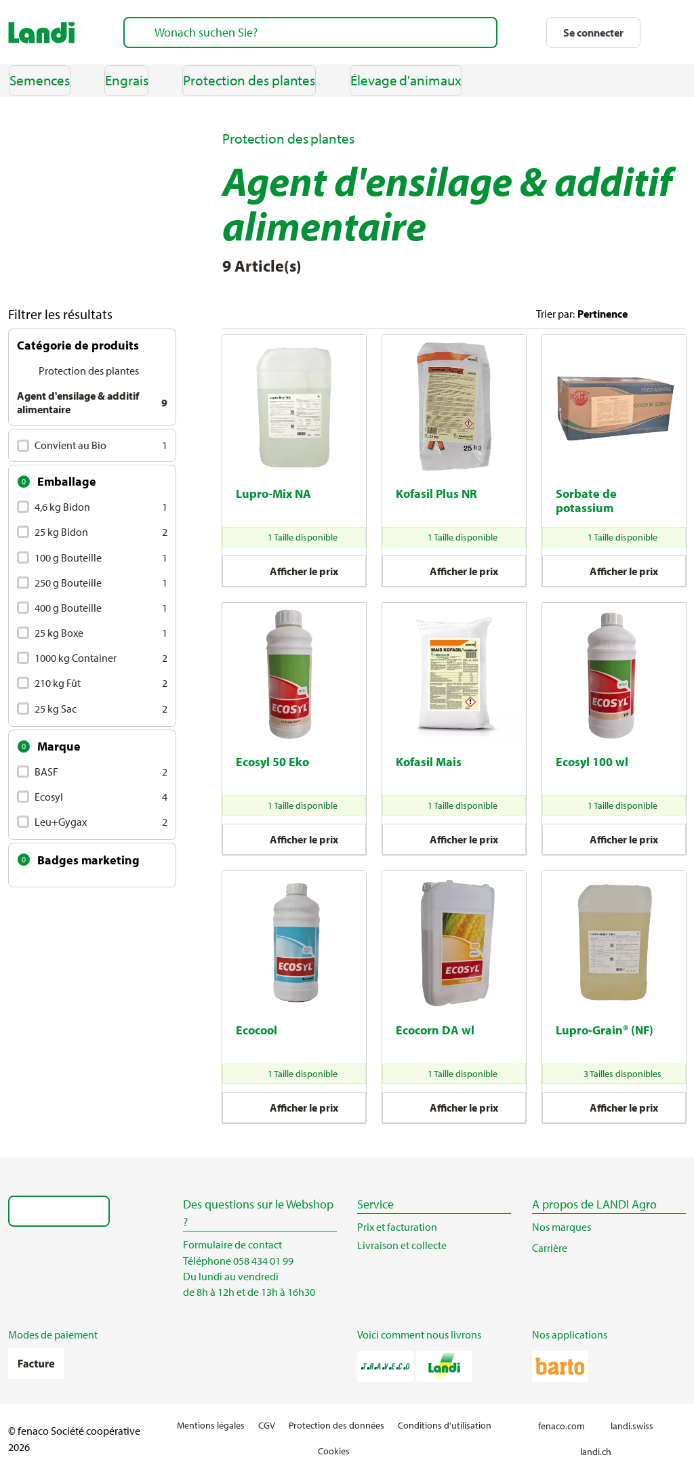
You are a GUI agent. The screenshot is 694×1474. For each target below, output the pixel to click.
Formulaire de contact (232, 1244)
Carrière (556, 1248)
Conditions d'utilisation (444, 1425)
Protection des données (336, 1425)
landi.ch (602, 1452)
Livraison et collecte (402, 1245)
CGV (266, 1425)
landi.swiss (638, 1426)
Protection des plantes (288, 138)
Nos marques (561, 1227)
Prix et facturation (397, 1227)
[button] (593, 32)
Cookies (334, 1451)
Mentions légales (211, 1425)
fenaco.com (567, 1426)
